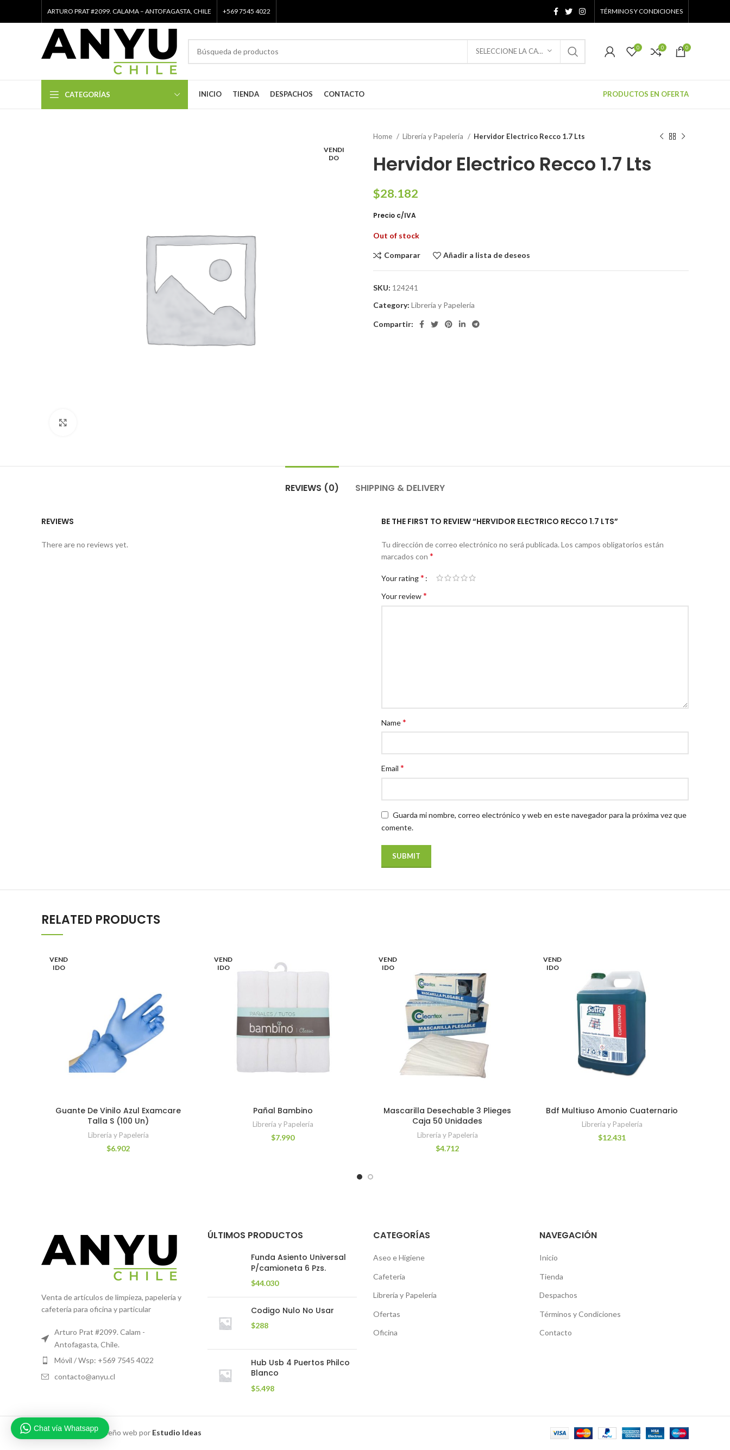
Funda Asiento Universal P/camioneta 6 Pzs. (298, 1263)
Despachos (558, 1295)
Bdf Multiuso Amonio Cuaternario (612, 1110)
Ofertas (386, 1314)
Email (392, 767)
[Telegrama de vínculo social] (476, 324)
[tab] (312, 482)
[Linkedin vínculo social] (462, 324)
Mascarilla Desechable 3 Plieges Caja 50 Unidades (447, 1116)
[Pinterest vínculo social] (449, 324)
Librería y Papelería (433, 136)
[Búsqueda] (387, 51)
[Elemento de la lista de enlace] (116, 1360)
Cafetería (389, 1276)
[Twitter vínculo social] (569, 11)
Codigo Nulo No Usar (292, 1311)
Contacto (555, 1332)
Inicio (548, 1257)
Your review (404, 595)
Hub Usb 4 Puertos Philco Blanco (300, 1368)
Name (393, 722)
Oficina (385, 1332)
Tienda (551, 1276)
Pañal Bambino (283, 1110)
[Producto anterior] (661, 136)
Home (383, 136)
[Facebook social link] (556, 11)
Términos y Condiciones (580, 1314)
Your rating (402, 577)
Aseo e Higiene (399, 1257)
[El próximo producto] (683, 136)
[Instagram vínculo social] (582, 11)
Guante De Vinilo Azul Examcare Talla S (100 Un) (118, 1116)
